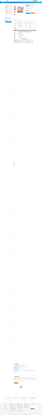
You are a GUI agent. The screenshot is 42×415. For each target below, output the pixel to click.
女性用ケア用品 (8, 5)
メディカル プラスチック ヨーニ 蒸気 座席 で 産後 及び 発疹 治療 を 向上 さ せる (20, 411)
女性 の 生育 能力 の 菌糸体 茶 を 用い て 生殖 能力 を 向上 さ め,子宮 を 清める (33, 398)
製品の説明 (17, 19)
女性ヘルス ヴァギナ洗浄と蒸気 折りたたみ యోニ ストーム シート (20, 408)
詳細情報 (14, 19)
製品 (5, 405)
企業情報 (5, 406)
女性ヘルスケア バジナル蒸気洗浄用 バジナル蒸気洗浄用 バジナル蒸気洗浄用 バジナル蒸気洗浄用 (20, 406)
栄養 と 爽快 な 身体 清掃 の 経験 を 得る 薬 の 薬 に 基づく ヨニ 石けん (13, 411)
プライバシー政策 (6, 408)
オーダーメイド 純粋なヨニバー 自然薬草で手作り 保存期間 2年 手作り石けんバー (13, 406)
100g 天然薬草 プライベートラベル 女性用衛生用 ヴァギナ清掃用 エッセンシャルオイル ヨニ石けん (13, 408)
